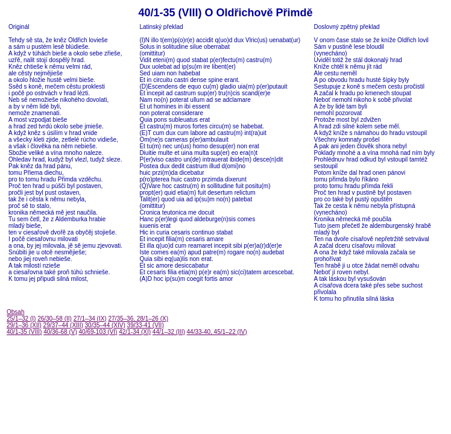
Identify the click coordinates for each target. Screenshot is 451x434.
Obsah (15, 312)
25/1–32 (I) (21, 318)
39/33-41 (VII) (145, 325)
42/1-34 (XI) (135, 332)
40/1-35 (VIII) (24, 332)
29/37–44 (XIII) (63, 325)
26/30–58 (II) (54, 318)
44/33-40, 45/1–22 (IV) (217, 332)
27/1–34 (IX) (90, 318)
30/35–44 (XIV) (105, 325)
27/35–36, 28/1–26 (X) (138, 318)
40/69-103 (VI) (98, 332)
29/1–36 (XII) (24, 325)
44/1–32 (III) (169, 332)
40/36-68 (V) (60, 332)
